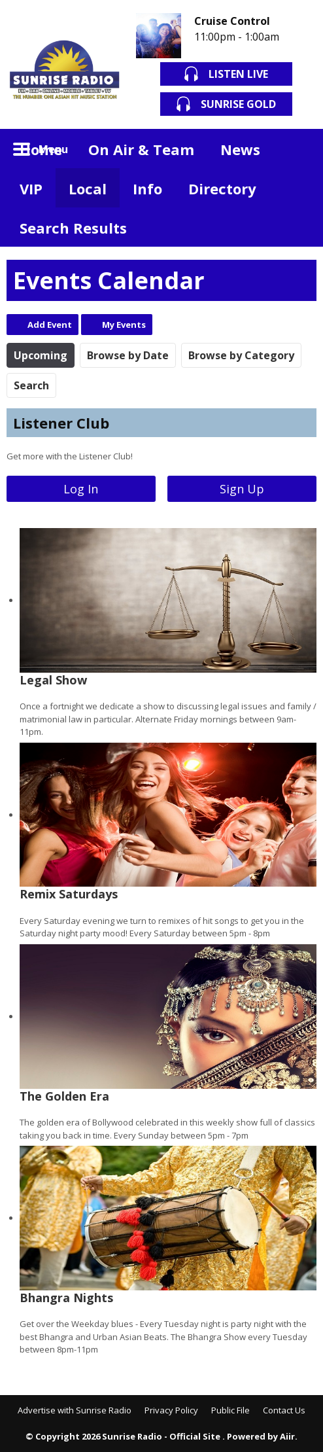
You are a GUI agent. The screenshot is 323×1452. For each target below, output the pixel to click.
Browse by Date (128, 355)
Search (31, 385)
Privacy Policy (171, 1410)
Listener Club (61, 423)
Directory (222, 188)
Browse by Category (241, 355)
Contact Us (284, 1410)
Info (147, 188)
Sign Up (242, 489)
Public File (230, 1410)
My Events (124, 324)
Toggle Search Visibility (296, 148)
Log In (80, 489)
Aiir (287, 1436)
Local (88, 188)
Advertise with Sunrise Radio (74, 1410)
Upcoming (40, 355)
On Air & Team (141, 149)
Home (41, 149)
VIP (31, 188)
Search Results (73, 228)
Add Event (49, 324)
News (240, 149)
